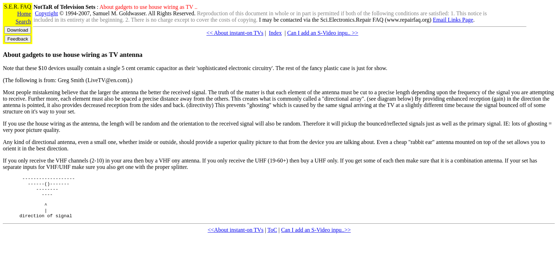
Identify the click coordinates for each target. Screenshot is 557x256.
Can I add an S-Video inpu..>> (316, 238)
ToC (272, 238)
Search (23, 21)
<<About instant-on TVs (236, 238)
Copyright (46, 13)
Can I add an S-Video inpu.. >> (322, 33)
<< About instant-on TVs (234, 33)
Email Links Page (453, 20)
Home (24, 14)
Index (275, 33)
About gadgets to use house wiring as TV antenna (72, 54)
